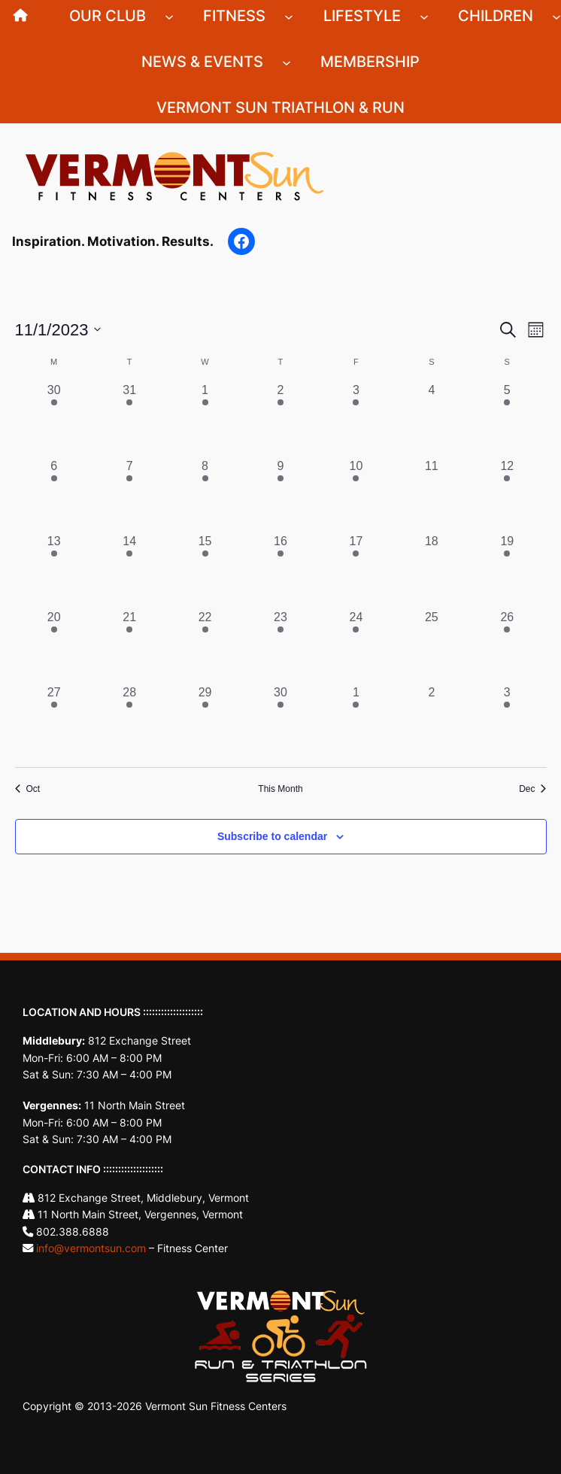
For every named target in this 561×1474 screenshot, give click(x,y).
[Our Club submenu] (169, 15)
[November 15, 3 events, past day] (204, 570)
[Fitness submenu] (288, 15)
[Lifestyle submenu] (424, 15)
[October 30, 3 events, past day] (54, 418)
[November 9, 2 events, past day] (280, 494)
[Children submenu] (556, 15)
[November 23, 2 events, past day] (280, 646)
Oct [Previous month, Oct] (28, 789)
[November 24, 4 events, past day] (355, 646)
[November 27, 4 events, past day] (54, 721)
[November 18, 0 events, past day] (431, 570)
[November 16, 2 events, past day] (280, 570)
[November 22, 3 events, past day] (204, 646)
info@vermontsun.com (91, 1248)
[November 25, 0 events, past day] (431, 646)
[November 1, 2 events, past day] (204, 418)
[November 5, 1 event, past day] (506, 418)
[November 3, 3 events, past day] (355, 418)
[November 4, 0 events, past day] (431, 418)
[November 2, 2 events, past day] (280, 418)
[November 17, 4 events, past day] (355, 570)
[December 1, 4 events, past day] (355, 721)
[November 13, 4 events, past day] (54, 570)
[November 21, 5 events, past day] (129, 646)
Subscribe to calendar (272, 836)
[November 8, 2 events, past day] (204, 494)
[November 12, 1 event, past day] (506, 494)
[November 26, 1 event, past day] (506, 646)
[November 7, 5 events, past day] (129, 494)
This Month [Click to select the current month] (280, 789)
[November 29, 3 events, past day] (204, 721)
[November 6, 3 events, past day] (54, 494)
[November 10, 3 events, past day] (355, 494)
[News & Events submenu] (286, 61)
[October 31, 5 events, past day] (129, 418)
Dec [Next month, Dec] (532, 789)
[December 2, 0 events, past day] (431, 721)
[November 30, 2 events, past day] (280, 721)
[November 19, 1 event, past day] (506, 570)
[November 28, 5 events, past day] (129, 721)
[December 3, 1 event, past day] (506, 721)
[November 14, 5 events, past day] (129, 570)
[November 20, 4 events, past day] (54, 646)
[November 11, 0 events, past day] (431, 494)
